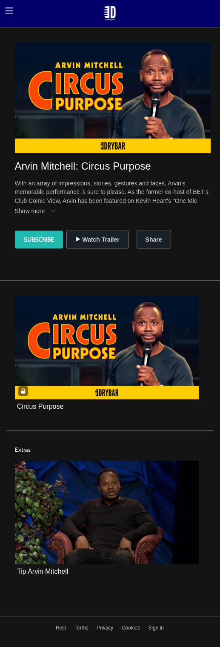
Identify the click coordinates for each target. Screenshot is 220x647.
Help (62, 628)
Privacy (106, 628)
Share (154, 239)
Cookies (132, 628)
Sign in (156, 628)
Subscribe (39, 239)
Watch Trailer (97, 239)
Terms (82, 628)
